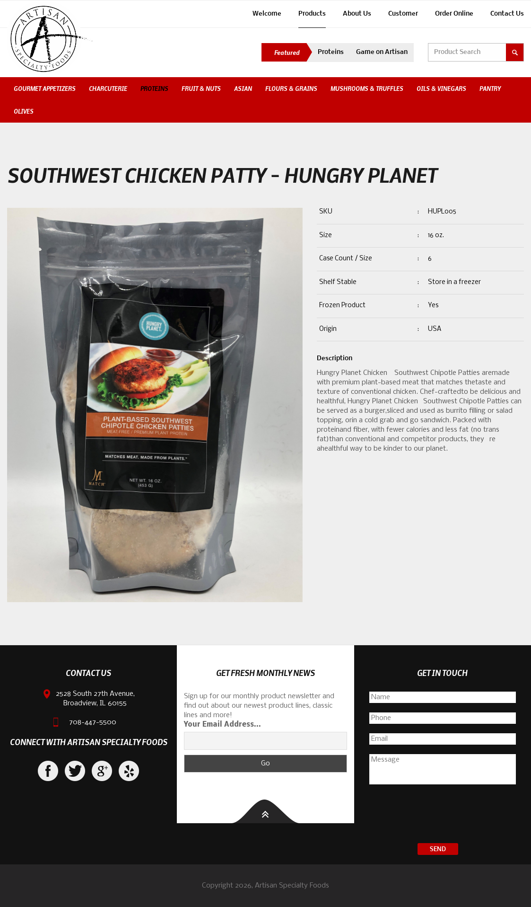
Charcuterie (108, 88)
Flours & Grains (291, 88)
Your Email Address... (222, 725)
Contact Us (507, 14)
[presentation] (442, 815)
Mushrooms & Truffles (367, 88)
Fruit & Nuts (201, 88)
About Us (357, 14)
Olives (24, 111)
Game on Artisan (382, 52)
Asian (243, 88)
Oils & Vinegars (441, 88)
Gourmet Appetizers (45, 88)
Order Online (454, 14)
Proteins (331, 52)
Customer (403, 14)
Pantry (490, 88)
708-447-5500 (92, 722)
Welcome (266, 14)
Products (312, 14)
